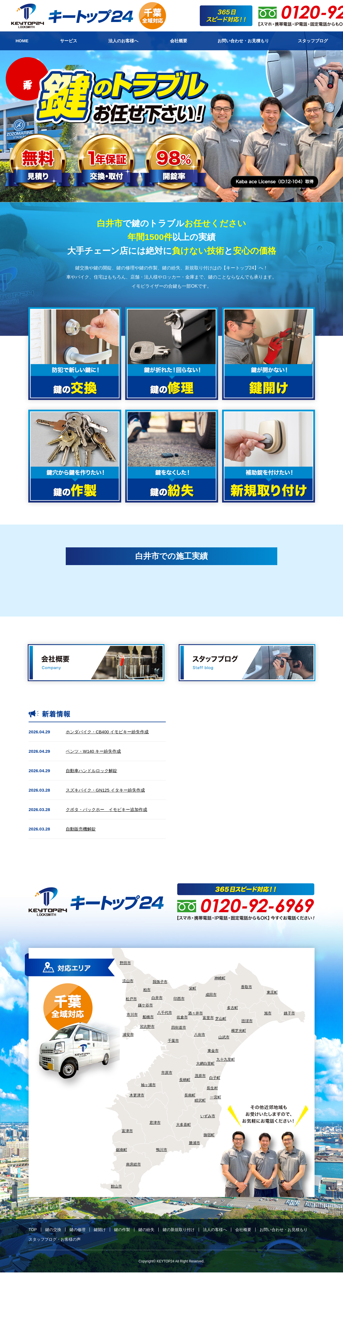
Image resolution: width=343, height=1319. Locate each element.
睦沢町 (200, 1100)
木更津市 (136, 1095)
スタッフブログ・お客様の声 (55, 1239)
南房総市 (133, 1164)
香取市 (246, 987)
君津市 (155, 1122)
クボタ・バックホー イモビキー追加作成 (106, 809)
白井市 (157, 998)
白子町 (214, 1078)
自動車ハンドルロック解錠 (91, 770)
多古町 (232, 1008)
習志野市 (147, 1026)
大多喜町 (183, 1124)
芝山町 (220, 1018)
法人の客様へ (215, 1230)
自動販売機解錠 (81, 828)
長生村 (212, 1088)
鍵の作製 (122, 1230)
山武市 (224, 1037)
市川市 (132, 1014)
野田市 (125, 963)
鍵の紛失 (146, 1230)
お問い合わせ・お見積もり (284, 1230)
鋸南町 (121, 1150)
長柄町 (184, 1080)
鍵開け (100, 1230)
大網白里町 (205, 1063)
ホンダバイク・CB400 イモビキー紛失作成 (107, 731)
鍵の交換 (53, 1230)
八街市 (199, 1034)
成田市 (211, 994)
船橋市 (148, 1017)
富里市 (208, 1018)
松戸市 (131, 999)
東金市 (213, 1050)
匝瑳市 (247, 1021)
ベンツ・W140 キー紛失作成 (93, 751)
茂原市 (200, 1076)
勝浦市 (194, 1143)
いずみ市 (207, 1116)
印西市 (179, 998)
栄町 (192, 988)
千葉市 (173, 1040)
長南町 (190, 1095)
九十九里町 (225, 1059)
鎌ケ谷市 (145, 1005)
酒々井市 (195, 1013)
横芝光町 (238, 1030)
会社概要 (243, 1230)
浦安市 (128, 1034)
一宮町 (215, 1097)
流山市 (127, 981)
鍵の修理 (77, 1230)
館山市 (116, 1186)
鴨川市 (161, 1150)
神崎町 (220, 978)
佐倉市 (182, 1017)
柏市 (147, 990)
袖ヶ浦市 (148, 1085)
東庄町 (272, 992)
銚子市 (289, 1013)
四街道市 (178, 1027)
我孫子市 (160, 982)
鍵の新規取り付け (179, 1230)
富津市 (127, 1131)
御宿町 (209, 1135)
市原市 (166, 1072)
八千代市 (164, 1012)
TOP (33, 1230)
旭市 (268, 1013)
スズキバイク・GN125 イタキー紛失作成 (105, 790)
